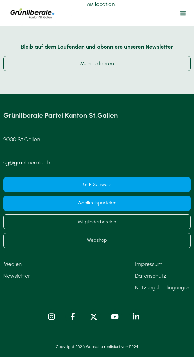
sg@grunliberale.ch (26, 162)
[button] (183, 13)
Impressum (148, 264)
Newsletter (16, 276)
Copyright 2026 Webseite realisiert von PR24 (97, 346)
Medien (12, 264)
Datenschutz (150, 276)
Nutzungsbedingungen (163, 287)
